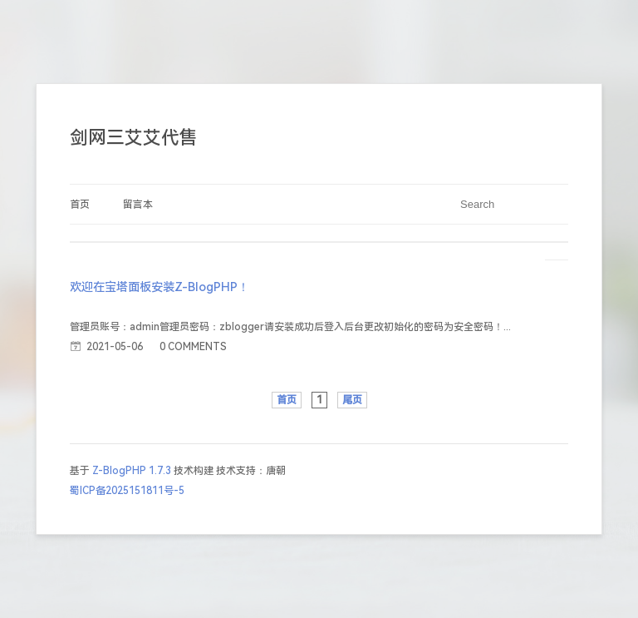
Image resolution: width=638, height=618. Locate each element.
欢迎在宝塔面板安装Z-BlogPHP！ (159, 287)
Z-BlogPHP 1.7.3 (131, 471)
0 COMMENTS (193, 347)
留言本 (138, 204)
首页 (80, 204)
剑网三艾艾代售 (134, 137)
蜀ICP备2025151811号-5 (127, 491)
